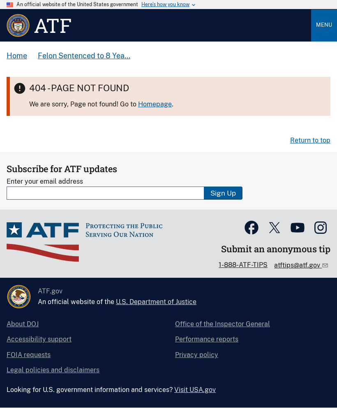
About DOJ (23, 324)
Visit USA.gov (195, 390)
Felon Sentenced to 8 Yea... (84, 55)
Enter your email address (45, 181)
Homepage (155, 104)
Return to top (310, 140)
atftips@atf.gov (298, 265)
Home (17, 55)
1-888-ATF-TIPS (243, 265)
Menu (324, 25)
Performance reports (206, 339)
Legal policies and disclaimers (53, 370)
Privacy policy (196, 355)
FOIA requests (29, 355)
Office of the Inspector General (222, 324)
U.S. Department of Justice (156, 302)
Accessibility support (39, 339)
